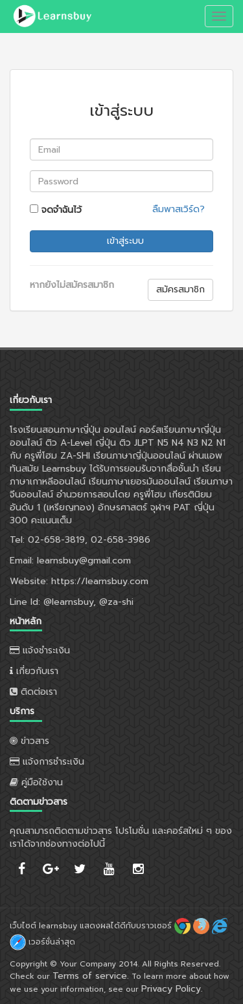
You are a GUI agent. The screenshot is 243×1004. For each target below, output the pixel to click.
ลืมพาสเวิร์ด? (178, 209)
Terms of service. (90, 976)
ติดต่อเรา (33, 692)
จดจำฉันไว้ (56, 210)
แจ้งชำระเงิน (40, 650)
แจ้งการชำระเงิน (47, 762)
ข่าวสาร (29, 741)
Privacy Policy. (172, 989)
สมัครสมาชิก (180, 289)
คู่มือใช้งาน (36, 782)
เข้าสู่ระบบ (124, 241)
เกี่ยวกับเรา (34, 671)
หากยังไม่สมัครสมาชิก (72, 285)
